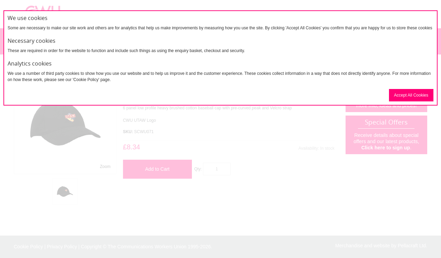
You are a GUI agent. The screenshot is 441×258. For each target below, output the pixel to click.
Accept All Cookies (411, 95)
